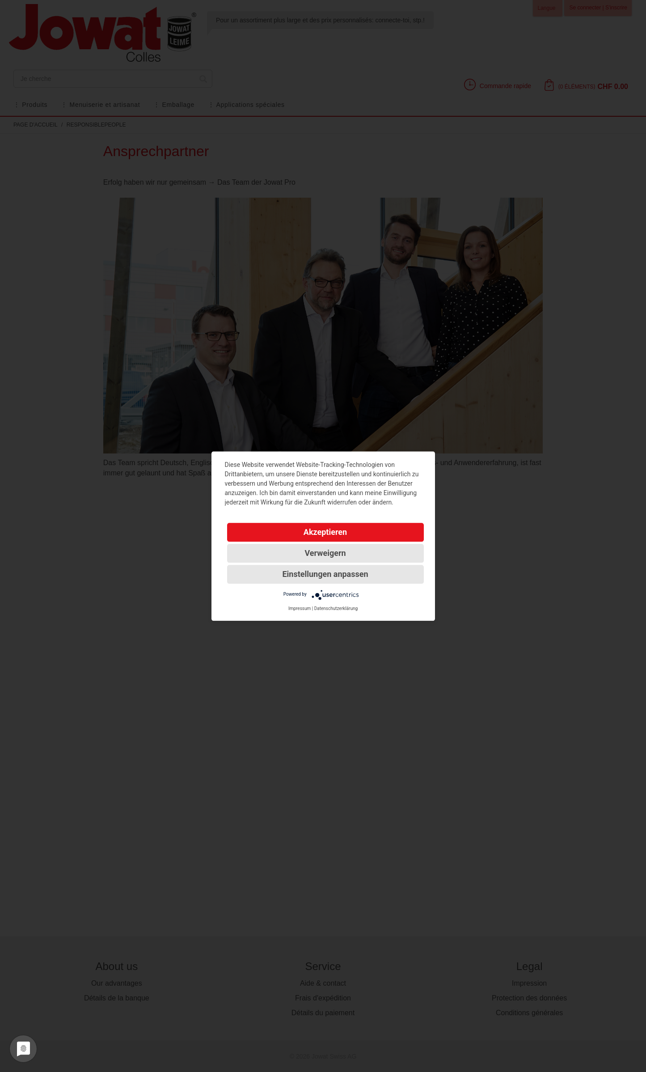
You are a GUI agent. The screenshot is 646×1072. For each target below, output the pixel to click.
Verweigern (325, 553)
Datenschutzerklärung (336, 608)
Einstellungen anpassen (325, 574)
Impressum (299, 608)
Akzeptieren (325, 532)
